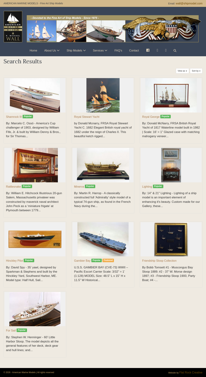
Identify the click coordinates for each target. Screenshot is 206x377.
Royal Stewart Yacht (86, 116)
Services (98, 50)
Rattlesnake (13, 186)
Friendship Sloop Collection (159, 260)
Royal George (151, 116)
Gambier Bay (82, 260)
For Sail (11, 330)
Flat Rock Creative (190, 372)
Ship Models (74, 50)
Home (33, 50)
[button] (175, 50)
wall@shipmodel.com (189, 3)
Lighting (147, 186)
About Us (50, 50)
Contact (134, 50)
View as (182, 71)
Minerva (79, 186)
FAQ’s (118, 50)
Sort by (196, 71)
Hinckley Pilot (14, 260)
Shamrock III (14, 116)
